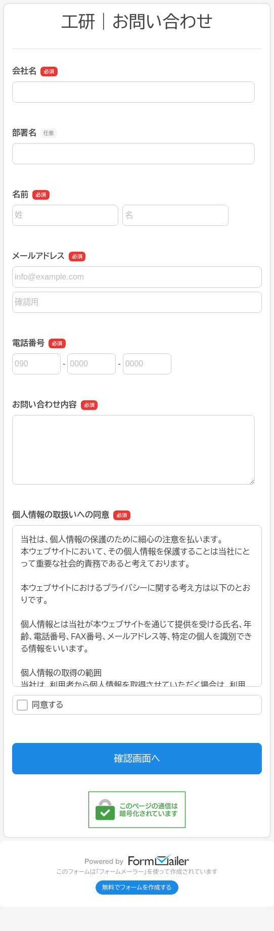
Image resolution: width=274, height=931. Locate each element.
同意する (40, 705)
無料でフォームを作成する (137, 887)
